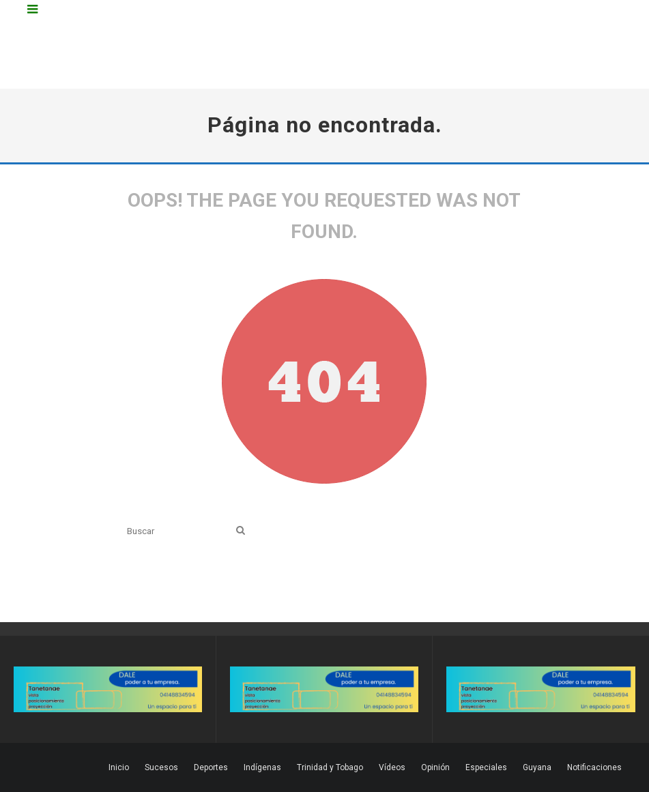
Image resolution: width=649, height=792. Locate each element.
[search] (240, 531)
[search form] (179, 531)
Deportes (211, 767)
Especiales (486, 767)
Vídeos (392, 767)
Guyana (537, 767)
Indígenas (262, 767)
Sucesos (161, 767)
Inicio (119, 767)
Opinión (435, 767)
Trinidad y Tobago (330, 767)
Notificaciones (594, 767)
